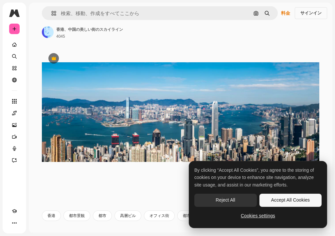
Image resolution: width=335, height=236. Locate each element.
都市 (102, 215)
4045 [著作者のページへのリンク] (60, 36)
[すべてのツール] (14, 101)
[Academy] (14, 211)
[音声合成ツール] (14, 148)
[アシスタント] (14, 160)
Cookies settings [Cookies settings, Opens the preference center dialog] (258, 215)
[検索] (14, 56)
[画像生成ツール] (14, 125)
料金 (285, 13)
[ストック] (14, 68)
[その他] (14, 223)
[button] (51, 13)
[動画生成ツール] (14, 136)
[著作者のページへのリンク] (48, 32)
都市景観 (77, 215)
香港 (51, 215)
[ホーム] (14, 44)
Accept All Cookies (290, 200)
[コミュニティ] (14, 80)
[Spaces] (14, 113)
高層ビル (128, 215)
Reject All (225, 200)
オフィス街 (159, 215)
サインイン (311, 12)
